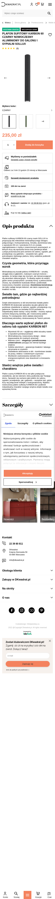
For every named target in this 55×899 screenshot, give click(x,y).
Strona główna (20, 23)
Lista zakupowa (38, 3)
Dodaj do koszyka (34, 145)
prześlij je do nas (18, 196)
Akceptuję (27, 473)
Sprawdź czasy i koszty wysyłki (24, 160)
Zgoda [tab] (8, 423)
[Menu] (27, 895)
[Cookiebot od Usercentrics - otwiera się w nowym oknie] (39, 415)
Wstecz (6, 23)
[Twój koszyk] (42, 4)
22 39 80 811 (36, 203)
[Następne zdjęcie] (49, 78)
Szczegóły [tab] (22, 423)
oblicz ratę (26, 213)
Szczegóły (12, 404)
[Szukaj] (49, 13)
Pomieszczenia (37, 23)
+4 (43, 121)
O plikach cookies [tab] (42, 423)
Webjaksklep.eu (33, 624)
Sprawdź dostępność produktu (25, 178)
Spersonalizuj (28, 482)
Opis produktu (18, 226)
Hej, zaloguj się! (31, 4)
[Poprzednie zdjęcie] (6, 78)
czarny (27, 110)
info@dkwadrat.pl (16, 560)
